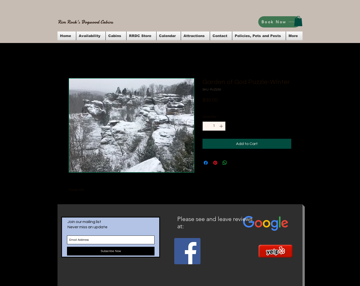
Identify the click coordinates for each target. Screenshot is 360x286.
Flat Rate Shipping (251, 106)
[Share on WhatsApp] (225, 163)
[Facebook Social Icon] (187, 251)
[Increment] (221, 126)
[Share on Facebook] (206, 163)
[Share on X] (234, 163)
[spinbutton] (214, 126)
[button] (298, 21)
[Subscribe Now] (110, 251)
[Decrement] (206, 126)
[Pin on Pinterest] (215, 163)
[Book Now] (279, 22)
